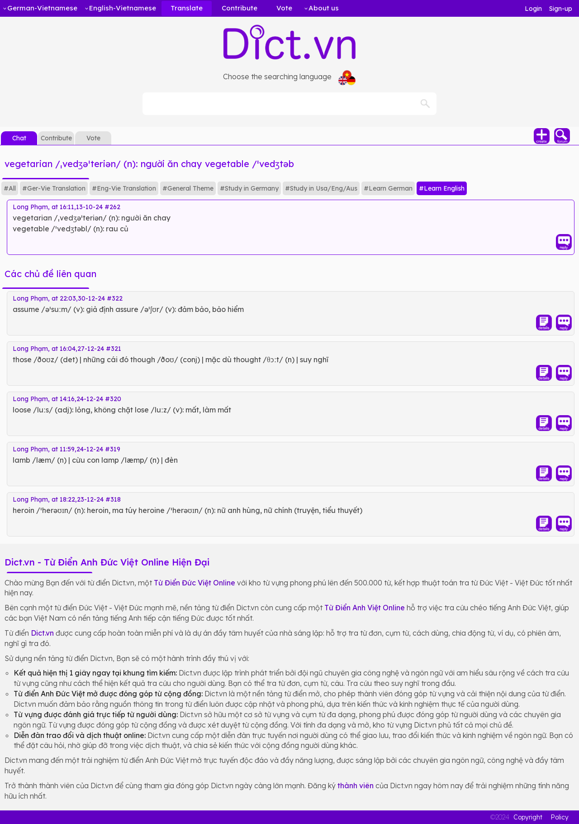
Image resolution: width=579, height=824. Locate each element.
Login (533, 9)
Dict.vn (42, 632)
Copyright (527, 817)
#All (10, 188)
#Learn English (442, 188)
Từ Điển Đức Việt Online (194, 582)
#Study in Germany (249, 188)
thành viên (355, 785)
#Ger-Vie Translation (53, 188)
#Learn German (388, 188)
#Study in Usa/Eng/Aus (321, 188)
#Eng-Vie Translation (124, 188)
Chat (19, 138)
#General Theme (188, 188)
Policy (560, 817)
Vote (93, 138)
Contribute (56, 138)
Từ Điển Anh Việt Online (364, 607)
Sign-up (560, 9)
